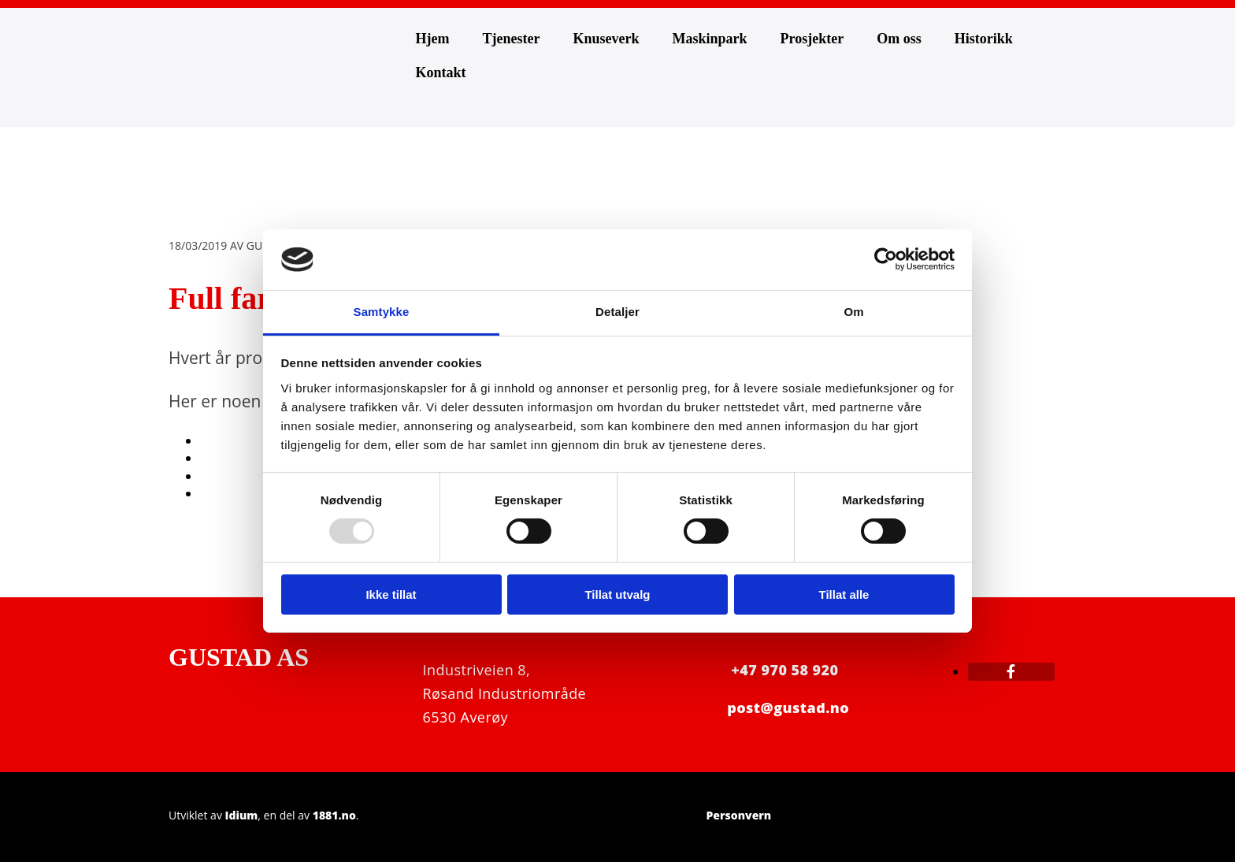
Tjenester (511, 38)
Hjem (433, 38)
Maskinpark (709, 38)
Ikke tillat (390, 594)
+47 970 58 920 (784, 669)
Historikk (984, 38)
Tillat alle (844, 594)
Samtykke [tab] (382, 311)
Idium (241, 815)
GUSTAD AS (239, 657)
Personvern (738, 815)
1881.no (334, 815)
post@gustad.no (788, 707)
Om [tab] (853, 311)
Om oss (899, 38)
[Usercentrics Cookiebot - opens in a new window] (886, 259)
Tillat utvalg (617, 594)
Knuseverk (606, 38)
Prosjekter (812, 38)
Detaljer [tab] (617, 311)
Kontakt (441, 72)
